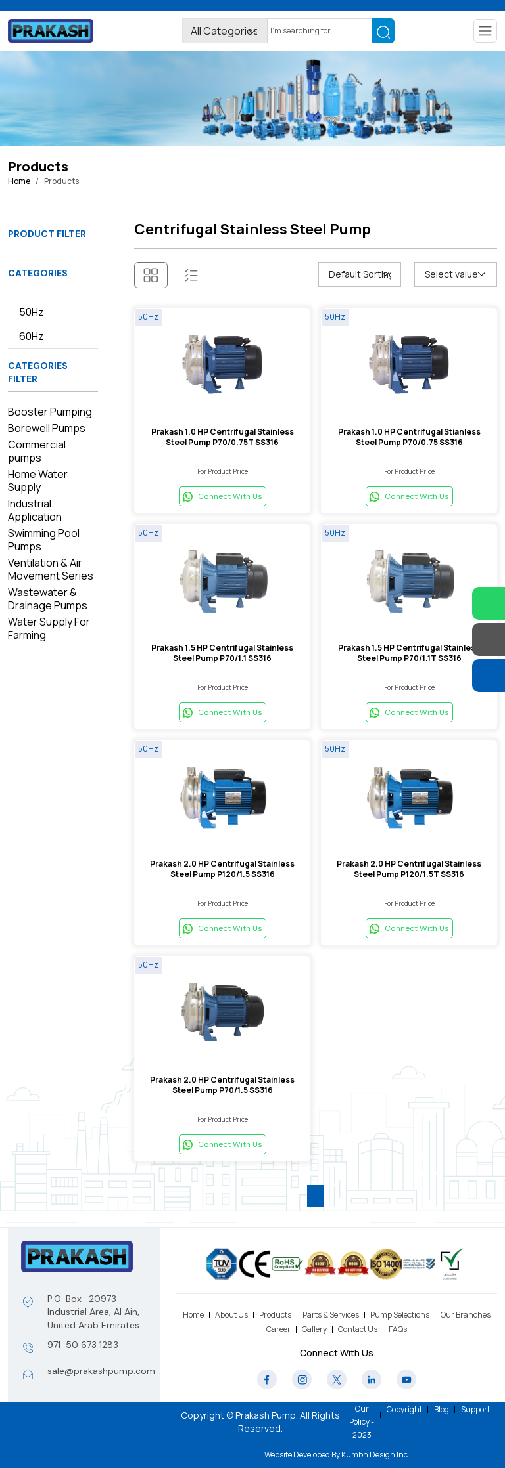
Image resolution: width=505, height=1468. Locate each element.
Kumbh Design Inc (374, 1454)
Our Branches (466, 1314)
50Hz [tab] (31, 312)
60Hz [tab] (31, 336)
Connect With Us (222, 496)
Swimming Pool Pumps (44, 540)
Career (278, 1329)
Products (275, 1314)
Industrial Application (35, 510)
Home (19, 180)
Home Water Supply (38, 480)
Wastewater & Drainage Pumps (47, 599)
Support (475, 1409)
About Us (231, 1314)
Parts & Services (330, 1314)
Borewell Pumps (46, 428)
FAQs (398, 1329)
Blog (441, 1409)
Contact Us (357, 1329)
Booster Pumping (50, 411)
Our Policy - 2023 (361, 1421)
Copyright (404, 1409)
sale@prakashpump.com (101, 1371)
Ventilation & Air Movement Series (50, 569)
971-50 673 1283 (82, 1344)
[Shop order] (359, 274)
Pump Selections (399, 1314)
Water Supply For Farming (49, 628)
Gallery (314, 1329)
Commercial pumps (37, 451)
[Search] (320, 30)
